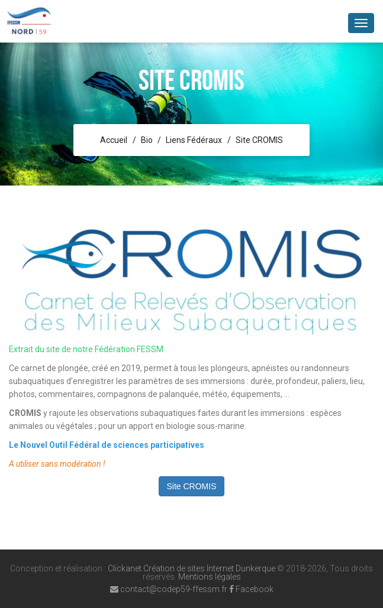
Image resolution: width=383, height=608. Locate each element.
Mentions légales (209, 576)
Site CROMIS (259, 140)
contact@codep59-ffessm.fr (168, 589)
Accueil (113, 140)
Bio (147, 140)
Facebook (251, 589)
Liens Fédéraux (194, 140)
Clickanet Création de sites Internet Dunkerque (191, 568)
